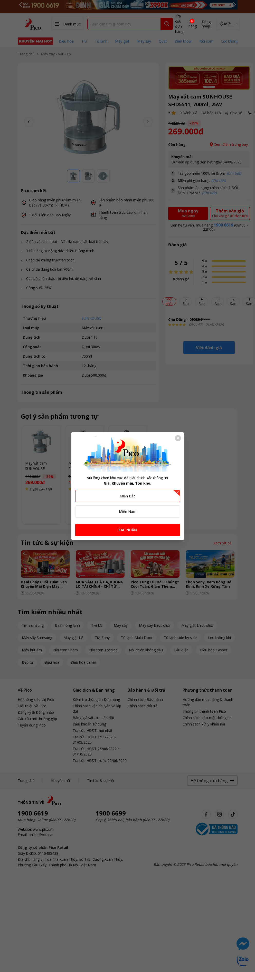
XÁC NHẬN (127, 529)
